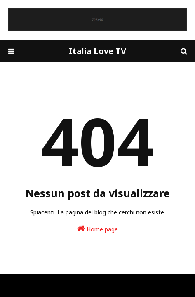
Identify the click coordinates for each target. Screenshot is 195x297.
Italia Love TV (97, 51)
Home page (97, 228)
